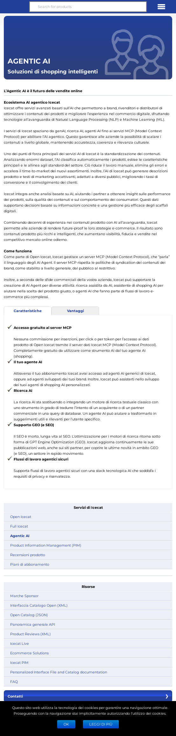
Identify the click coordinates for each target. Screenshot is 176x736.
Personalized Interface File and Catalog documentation (58, 672)
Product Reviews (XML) (30, 634)
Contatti (88, 696)
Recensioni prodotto (27, 554)
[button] (14, 6)
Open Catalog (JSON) (29, 615)
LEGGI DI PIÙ (100, 724)
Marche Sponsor (24, 595)
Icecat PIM (19, 662)
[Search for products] (88, 7)
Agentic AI (20, 535)
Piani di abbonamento (29, 564)
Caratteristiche (28, 310)
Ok (66, 724)
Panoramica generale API (32, 624)
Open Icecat (20, 516)
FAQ (14, 681)
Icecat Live (19, 643)
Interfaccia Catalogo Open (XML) (39, 605)
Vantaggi (75, 310)
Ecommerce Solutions (29, 653)
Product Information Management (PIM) (45, 545)
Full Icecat (19, 526)
